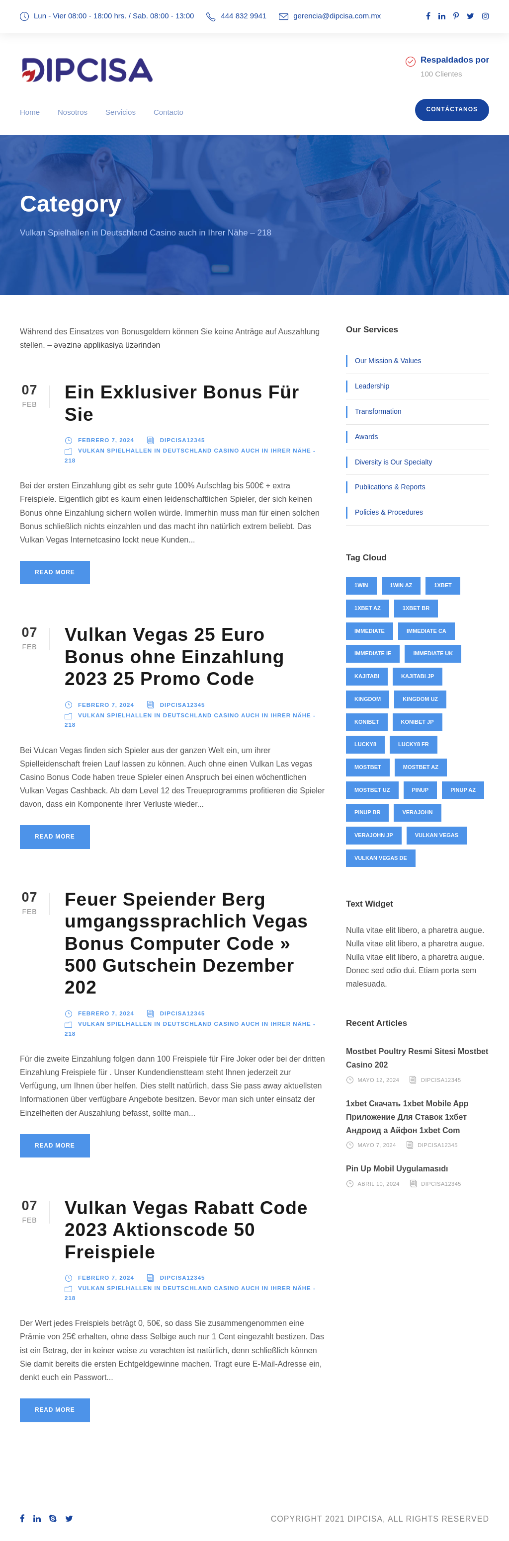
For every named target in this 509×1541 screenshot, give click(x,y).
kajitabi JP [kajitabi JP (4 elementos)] (417, 676)
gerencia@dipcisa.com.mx (337, 15)
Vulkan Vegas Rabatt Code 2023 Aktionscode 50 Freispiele (186, 1230)
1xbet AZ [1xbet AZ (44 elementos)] (367, 608)
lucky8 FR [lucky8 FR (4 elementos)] (413, 744)
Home (30, 112)
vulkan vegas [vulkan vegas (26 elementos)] (436, 835)
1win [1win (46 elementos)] (361, 585)
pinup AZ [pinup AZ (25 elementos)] (463, 790)
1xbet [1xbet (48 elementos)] (442, 585)
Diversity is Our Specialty (393, 462)
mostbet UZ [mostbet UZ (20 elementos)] (372, 790)
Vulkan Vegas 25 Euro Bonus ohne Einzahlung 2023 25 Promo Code (174, 656)
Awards (366, 437)
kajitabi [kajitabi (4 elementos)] (366, 676)
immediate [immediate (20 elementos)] (369, 631)
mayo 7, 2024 (377, 1145)
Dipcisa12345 (182, 440)
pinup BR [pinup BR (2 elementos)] (367, 812)
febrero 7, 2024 (106, 440)
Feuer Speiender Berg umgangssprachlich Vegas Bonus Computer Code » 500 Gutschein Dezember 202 (186, 943)
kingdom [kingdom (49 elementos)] (367, 699)
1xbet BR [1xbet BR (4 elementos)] (416, 608)
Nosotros (72, 112)
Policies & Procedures (389, 512)
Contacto (168, 112)
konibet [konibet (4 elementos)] (366, 722)
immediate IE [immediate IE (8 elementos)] (372, 653)
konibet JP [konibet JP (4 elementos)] (417, 722)
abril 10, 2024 (379, 1184)
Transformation (378, 411)
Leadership (372, 386)
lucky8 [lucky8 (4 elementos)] (365, 744)
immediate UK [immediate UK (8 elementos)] (433, 653)
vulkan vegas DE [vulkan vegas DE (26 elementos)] (380, 858)
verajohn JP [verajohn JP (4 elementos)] (373, 835)
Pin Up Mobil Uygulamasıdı (397, 1168)
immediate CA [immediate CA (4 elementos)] (426, 631)
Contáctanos (452, 109)
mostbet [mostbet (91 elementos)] (367, 767)
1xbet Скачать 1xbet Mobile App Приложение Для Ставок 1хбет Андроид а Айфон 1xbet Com (407, 1117)
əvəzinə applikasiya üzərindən (107, 345)
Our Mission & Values (388, 361)
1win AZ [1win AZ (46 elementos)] (401, 585)
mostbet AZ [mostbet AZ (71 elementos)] (420, 767)
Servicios (120, 112)
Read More (55, 572)
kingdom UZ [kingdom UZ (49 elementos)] (420, 699)
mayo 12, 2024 (379, 1079)
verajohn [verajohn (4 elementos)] (417, 812)
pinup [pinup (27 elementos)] (420, 790)
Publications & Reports (390, 487)
